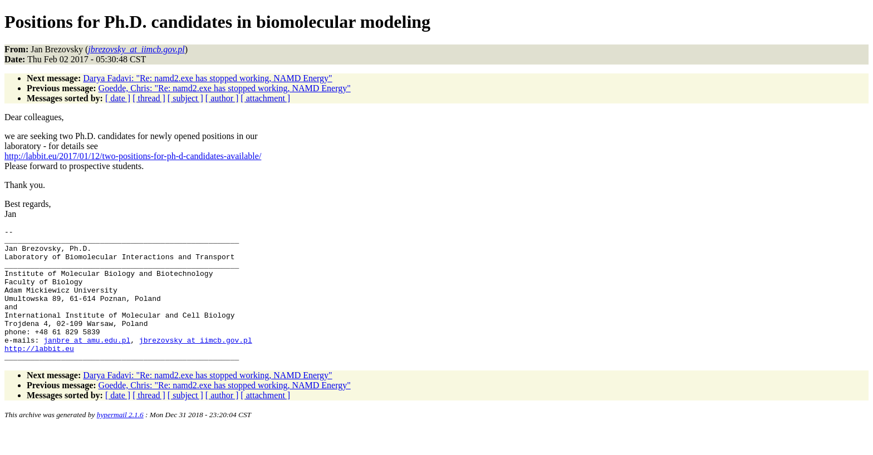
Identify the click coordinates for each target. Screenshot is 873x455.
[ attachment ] (265, 98)
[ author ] (222, 98)
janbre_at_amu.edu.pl (86, 363)
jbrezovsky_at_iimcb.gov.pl (195, 363)
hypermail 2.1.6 (120, 441)
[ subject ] (185, 98)
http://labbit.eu (39, 373)
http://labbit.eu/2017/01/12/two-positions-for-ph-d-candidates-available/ (132, 156)
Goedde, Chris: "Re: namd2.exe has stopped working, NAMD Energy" (225, 88)
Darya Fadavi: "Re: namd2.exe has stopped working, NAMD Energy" (207, 78)
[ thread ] (149, 98)
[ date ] (117, 98)
